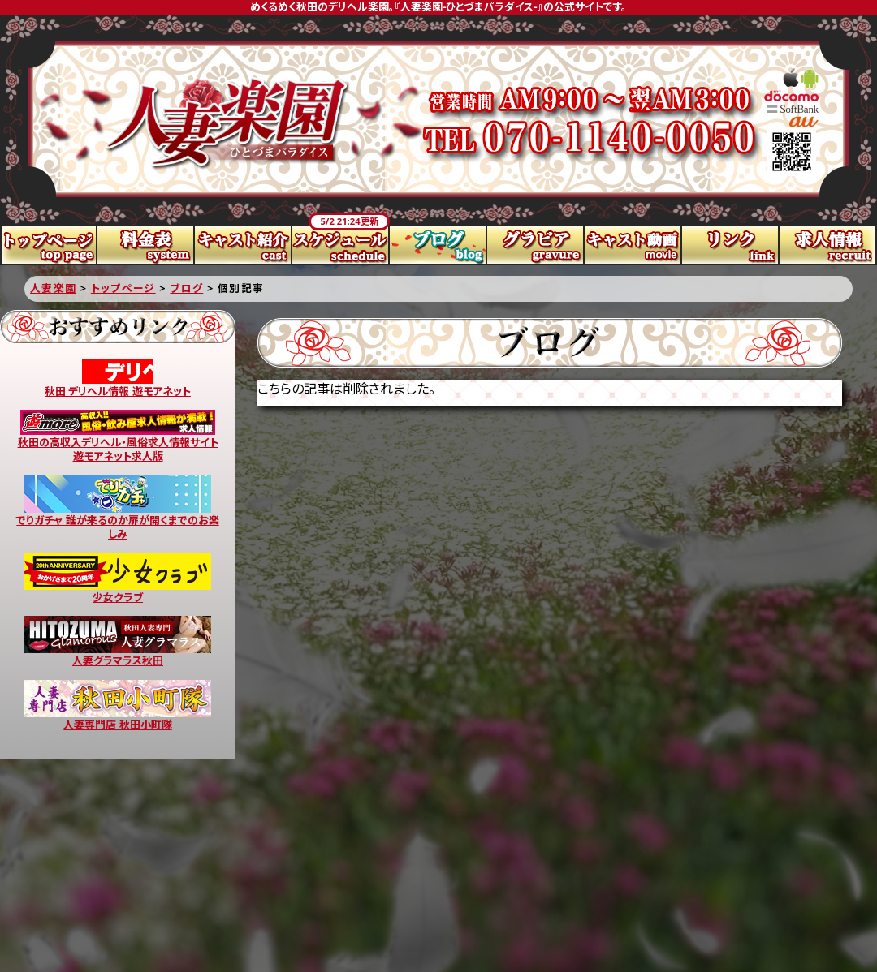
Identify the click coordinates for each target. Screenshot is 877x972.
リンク (731, 245)
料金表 (146, 245)
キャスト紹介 (243, 245)
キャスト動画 (633, 245)
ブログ (438, 245)
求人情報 (828, 245)
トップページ (48, 245)
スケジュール (341, 245)
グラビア (536, 245)
